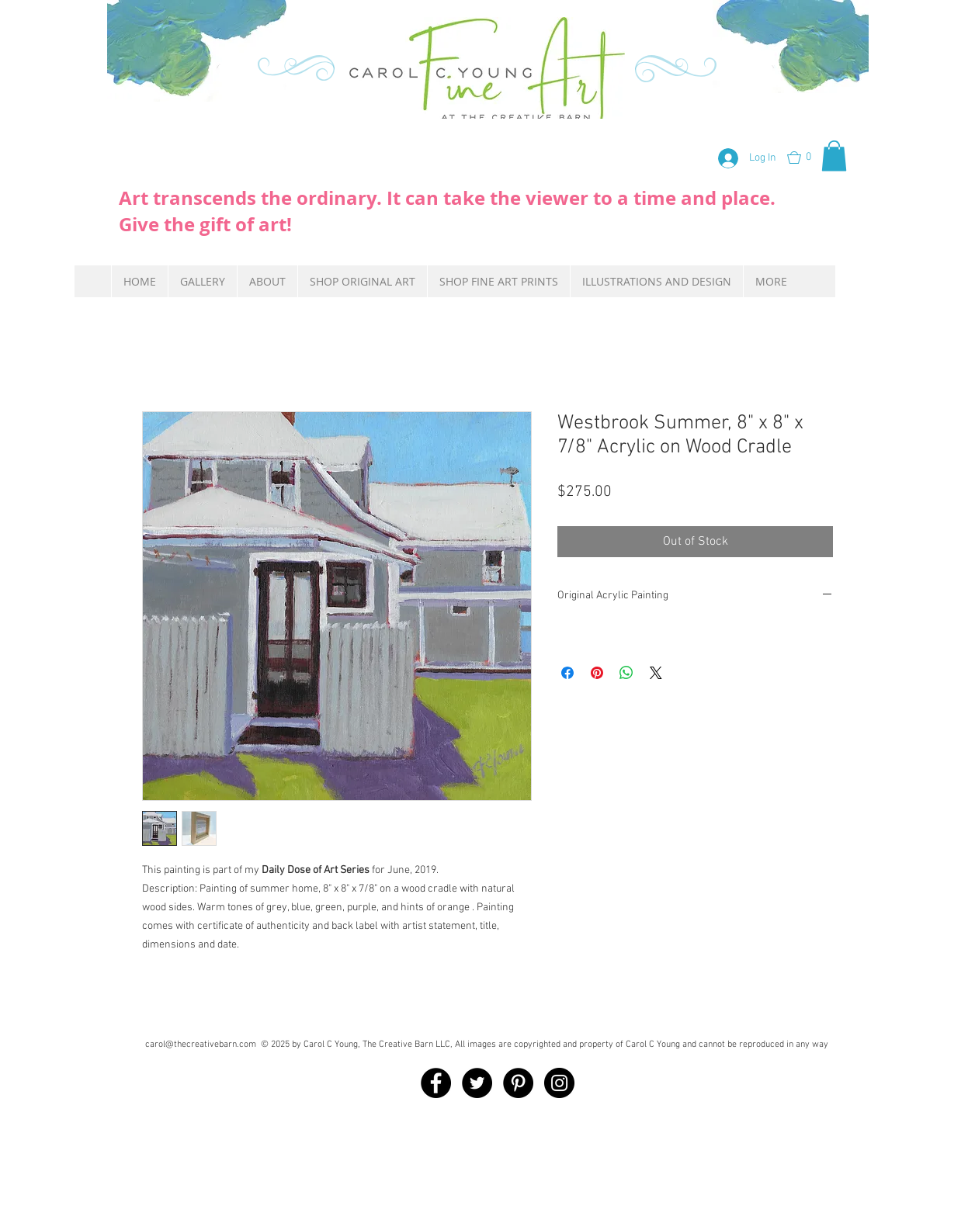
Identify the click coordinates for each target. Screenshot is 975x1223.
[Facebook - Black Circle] (436, 1083)
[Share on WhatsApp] (626, 672)
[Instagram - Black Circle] (559, 1083)
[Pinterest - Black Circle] (518, 1083)
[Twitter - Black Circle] (477, 1083)
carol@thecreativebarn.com (200, 1044)
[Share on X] (656, 672)
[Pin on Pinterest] (597, 672)
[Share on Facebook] (567, 672)
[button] (809, 157)
